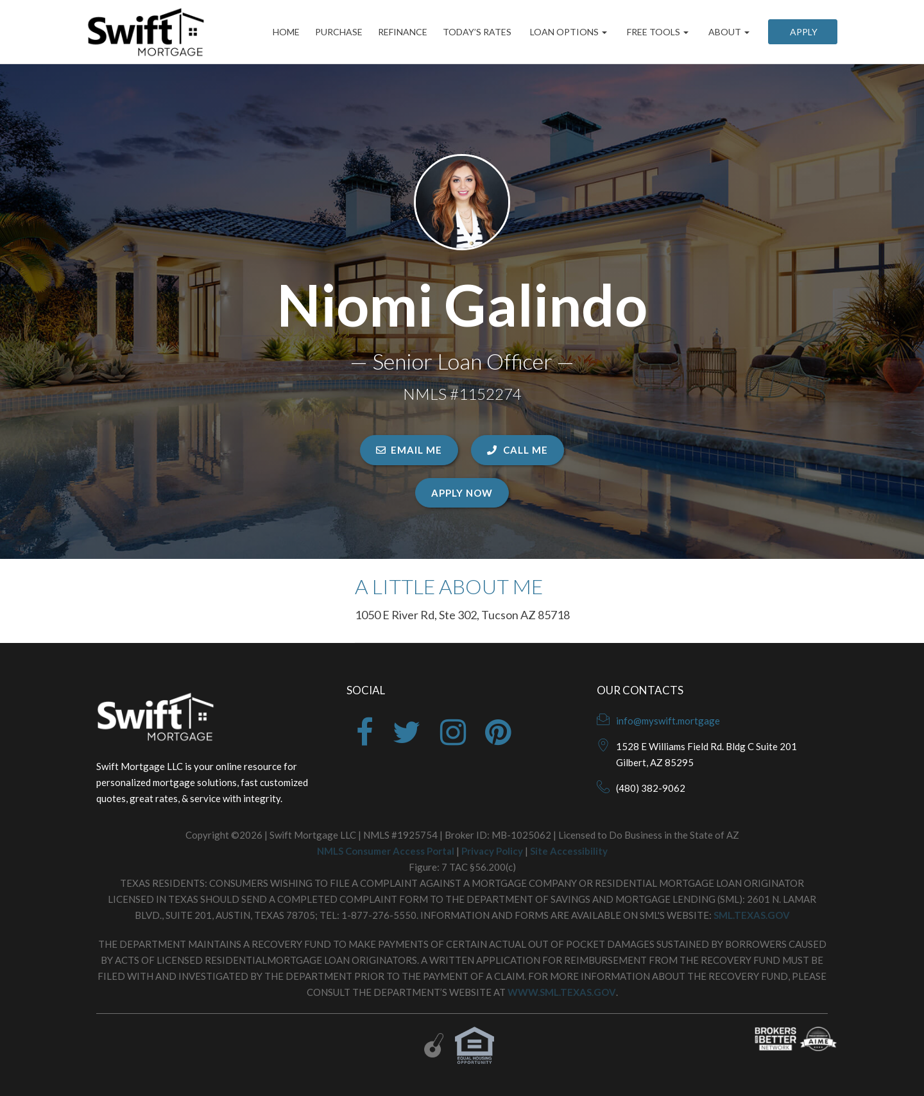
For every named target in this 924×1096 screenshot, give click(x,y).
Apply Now (462, 493)
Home (277, 31)
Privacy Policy (492, 851)
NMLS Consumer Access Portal (385, 851)
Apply (802, 31)
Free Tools (657, 31)
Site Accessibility (569, 851)
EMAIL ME (409, 450)
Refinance (399, 31)
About (727, 31)
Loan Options (567, 31)
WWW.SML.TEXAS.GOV (562, 992)
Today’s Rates (475, 31)
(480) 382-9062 (650, 788)
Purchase (332, 31)
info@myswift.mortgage (668, 720)
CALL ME (517, 450)
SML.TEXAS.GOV (752, 915)
